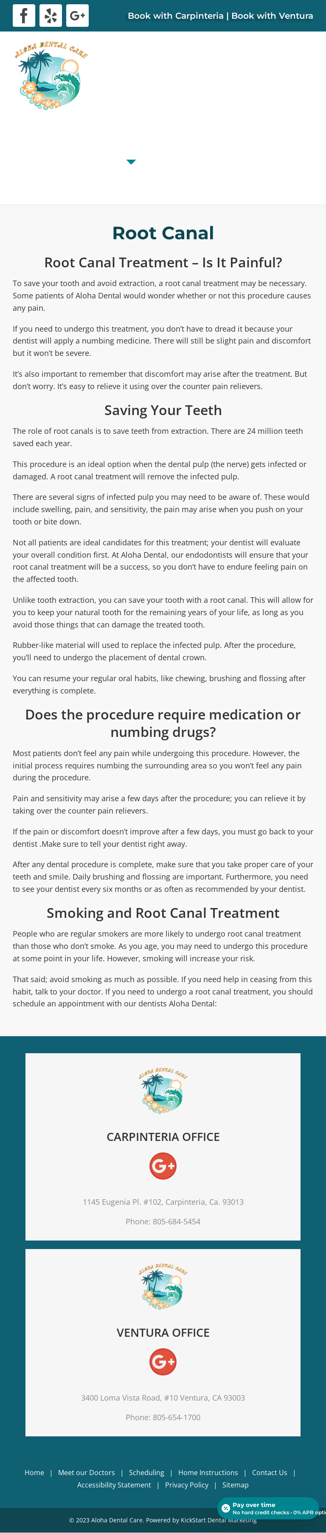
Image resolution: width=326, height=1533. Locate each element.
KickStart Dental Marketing (219, 1520)
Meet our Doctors (86, 1472)
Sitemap (235, 1485)
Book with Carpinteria (176, 16)
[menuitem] (26, 146)
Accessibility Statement (114, 1485)
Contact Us (269, 1472)
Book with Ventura (272, 16)
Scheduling (146, 1472)
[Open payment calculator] (268, 1508)
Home (34, 1472)
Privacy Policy (186, 1485)
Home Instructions (208, 1472)
